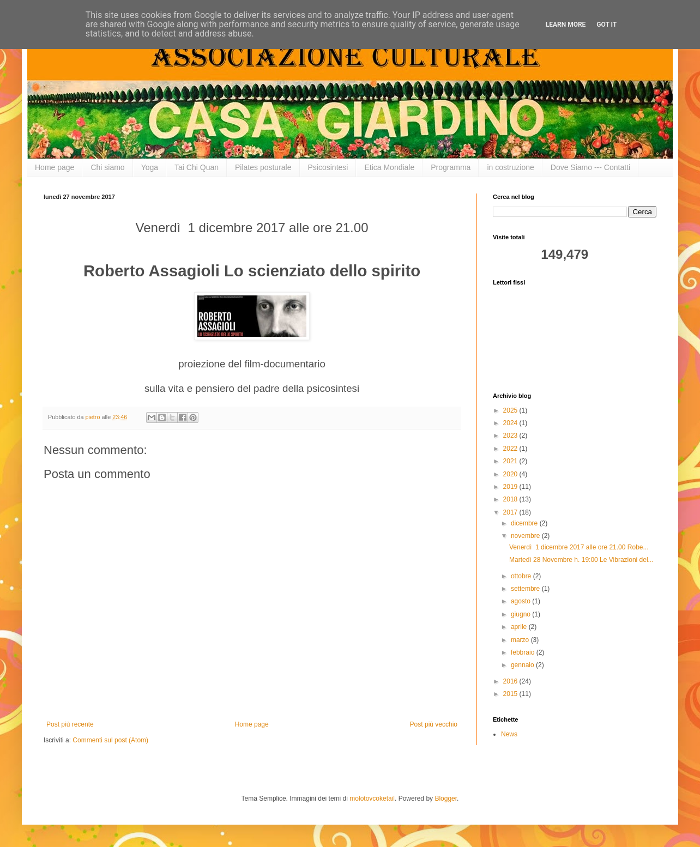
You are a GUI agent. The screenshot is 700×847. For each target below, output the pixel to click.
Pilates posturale (263, 167)
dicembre (525, 523)
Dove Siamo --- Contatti (590, 167)
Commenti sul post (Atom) (110, 740)
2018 (511, 499)
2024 (511, 423)
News (509, 734)
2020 (511, 474)
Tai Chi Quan (196, 167)
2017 (511, 512)
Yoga (149, 167)
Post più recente (70, 724)
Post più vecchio (433, 724)
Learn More (566, 24)
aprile (520, 627)
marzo (521, 640)
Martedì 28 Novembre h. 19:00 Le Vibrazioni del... (581, 560)
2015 (511, 694)
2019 (511, 487)
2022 (511, 448)
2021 (511, 461)
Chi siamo (107, 167)
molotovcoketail (372, 798)
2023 (511, 435)
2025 (511, 410)
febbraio (523, 652)
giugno (521, 614)
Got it (606, 24)
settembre (526, 588)
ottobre (522, 576)
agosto (521, 601)
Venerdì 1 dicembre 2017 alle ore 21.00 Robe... (579, 547)
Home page (54, 167)
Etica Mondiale (389, 167)
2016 (511, 681)
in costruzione (510, 167)
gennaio (523, 665)
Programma (450, 167)
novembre (526, 536)
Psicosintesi (328, 167)
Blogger (446, 798)
